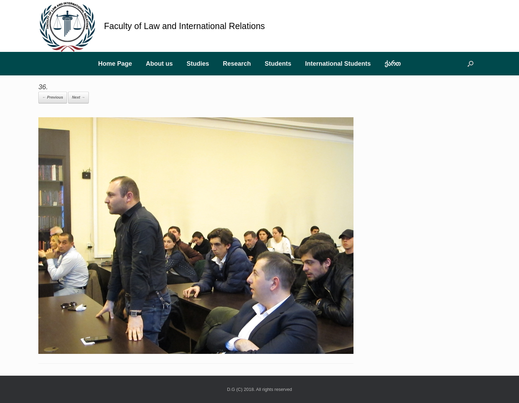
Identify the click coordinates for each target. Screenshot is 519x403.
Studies (198, 63)
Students (278, 63)
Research (237, 63)
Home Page (115, 63)
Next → (78, 97)
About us (159, 63)
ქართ (392, 63)
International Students (338, 63)
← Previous (52, 97)
